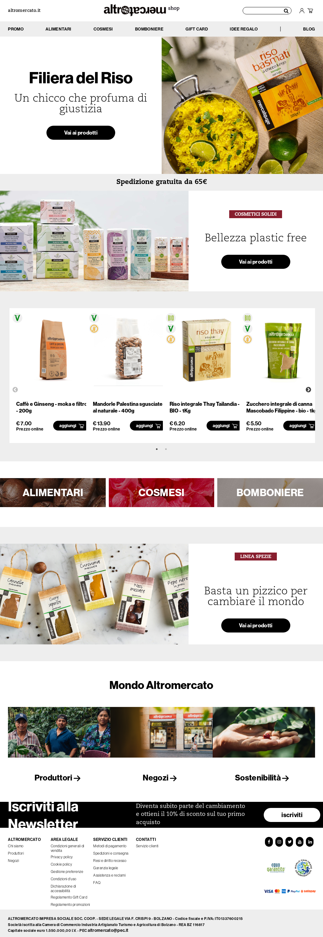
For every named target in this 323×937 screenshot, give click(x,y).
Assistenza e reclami (109, 872)
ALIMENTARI (53, 492)
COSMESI (161, 492)
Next (308, 390)
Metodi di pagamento (110, 843)
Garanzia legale (105, 865)
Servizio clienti (147, 843)
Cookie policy (61, 862)
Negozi (161, 778)
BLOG (309, 29)
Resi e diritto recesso (109, 858)
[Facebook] (268, 839)
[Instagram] (279, 839)
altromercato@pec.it (108, 927)
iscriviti (292, 812)
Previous (15, 390)
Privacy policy (62, 854)
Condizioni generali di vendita (67, 845)
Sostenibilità (263, 778)
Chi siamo (16, 843)
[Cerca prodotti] (267, 10)
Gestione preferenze (67, 869)
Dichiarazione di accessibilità (63, 886)
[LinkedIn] (310, 839)
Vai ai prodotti (81, 134)
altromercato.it (24, 11)
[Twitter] (289, 839)
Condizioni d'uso (63, 876)
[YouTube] (300, 839)
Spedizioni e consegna (111, 851)
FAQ (97, 880)
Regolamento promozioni (70, 902)
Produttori (59, 778)
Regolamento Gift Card (69, 894)
